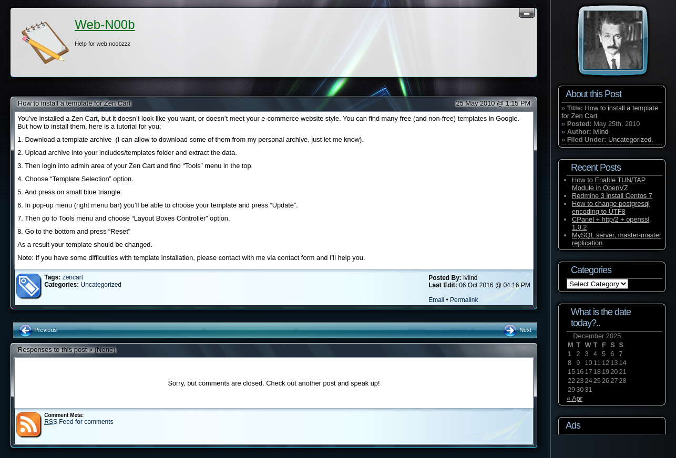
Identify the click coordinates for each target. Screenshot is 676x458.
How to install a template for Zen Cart (74, 103)
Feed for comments (78, 421)
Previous (37, 330)
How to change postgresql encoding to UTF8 (611, 207)
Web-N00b (105, 24)
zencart (73, 277)
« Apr (574, 398)
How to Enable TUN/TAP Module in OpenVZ (609, 184)
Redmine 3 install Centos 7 (612, 196)
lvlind (600, 132)
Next (517, 330)
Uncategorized (101, 284)
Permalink (464, 300)
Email (436, 300)
